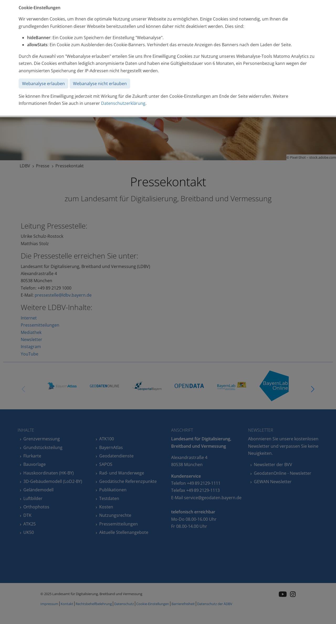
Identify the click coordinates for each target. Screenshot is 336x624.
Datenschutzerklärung (123, 103)
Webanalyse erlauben (43, 83)
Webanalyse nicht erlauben (100, 83)
